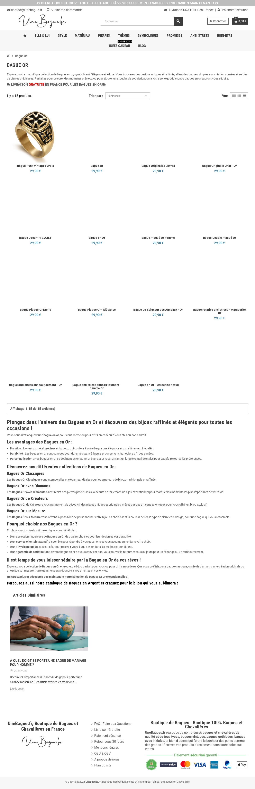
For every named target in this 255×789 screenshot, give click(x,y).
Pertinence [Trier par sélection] (114, 95)
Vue (225, 96)
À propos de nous (106, 759)
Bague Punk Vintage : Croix (35, 165)
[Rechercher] (141, 21)
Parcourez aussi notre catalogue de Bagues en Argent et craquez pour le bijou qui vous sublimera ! (92, 583)
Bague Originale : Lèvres (158, 165)
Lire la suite (17, 688)
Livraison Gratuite (107, 730)
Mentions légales (106, 747)
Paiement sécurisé (107, 736)
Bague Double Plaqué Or (219, 237)
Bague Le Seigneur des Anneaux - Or (158, 309)
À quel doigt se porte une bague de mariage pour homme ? (48, 663)
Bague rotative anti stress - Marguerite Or (219, 311)
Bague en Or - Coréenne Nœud (158, 385)
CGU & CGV (102, 753)
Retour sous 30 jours (109, 742)
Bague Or (97, 165)
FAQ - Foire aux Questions (112, 724)
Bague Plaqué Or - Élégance (97, 309)
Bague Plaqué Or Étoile (35, 309)
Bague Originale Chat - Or (219, 165)
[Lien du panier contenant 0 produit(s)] (240, 21)
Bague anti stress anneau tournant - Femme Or (96, 386)
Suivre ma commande (66, 10)
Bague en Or (97, 237)
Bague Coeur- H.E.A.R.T (35, 237)
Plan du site (102, 765)
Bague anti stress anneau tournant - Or (35, 385)
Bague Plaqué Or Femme (158, 237)
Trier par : (96, 96)
